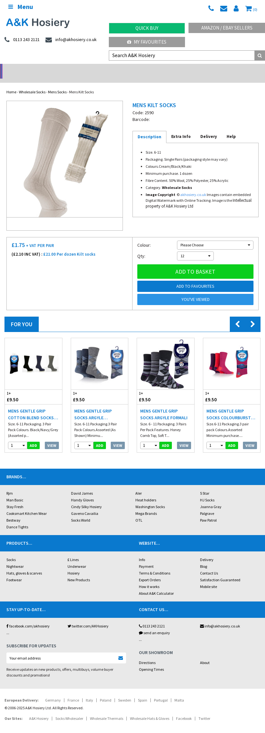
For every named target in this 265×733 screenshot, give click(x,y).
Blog (203, 558)
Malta (179, 691)
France (73, 691)
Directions (147, 654)
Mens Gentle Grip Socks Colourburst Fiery (228, 406)
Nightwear (15, 558)
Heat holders (145, 491)
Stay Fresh (14, 498)
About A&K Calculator (156, 585)
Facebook (184, 710)
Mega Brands (146, 505)
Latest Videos (232, 69)
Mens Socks (57, 83)
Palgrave (207, 505)
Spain (142, 691)
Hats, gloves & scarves (24, 564)
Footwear (14, 571)
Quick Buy (146, 28)
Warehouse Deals (165, 69)
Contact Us (209, 564)
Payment (146, 558)
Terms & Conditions (154, 564)
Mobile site (208, 578)
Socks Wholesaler (69, 710)
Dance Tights (17, 518)
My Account (99, 69)
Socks (11, 551)
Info (142, 551)
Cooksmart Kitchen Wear (26, 505)
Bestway (13, 511)
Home (11, 83)
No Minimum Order (33, 69)
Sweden (124, 691)
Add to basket (195, 263)
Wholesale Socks (32, 83)
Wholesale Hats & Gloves (149, 710)
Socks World (80, 511)
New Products (79, 571)
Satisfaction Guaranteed (220, 571)
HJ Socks (207, 491)
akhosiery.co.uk (193, 186)
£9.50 (19, 388)
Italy (89, 691)
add (33, 437)
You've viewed (195, 291)
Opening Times (151, 661)
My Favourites (146, 42)
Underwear (77, 558)
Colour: (144, 237)
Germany (53, 691)
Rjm (9, 484)
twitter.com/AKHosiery (88, 617)
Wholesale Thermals (106, 710)
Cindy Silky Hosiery (86, 498)
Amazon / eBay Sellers (227, 28)
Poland (105, 691)
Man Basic (14, 491)
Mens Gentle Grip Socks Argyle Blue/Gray (93, 406)
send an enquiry (154, 624)
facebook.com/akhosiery (28, 617)
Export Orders (150, 571)
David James (82, 484)
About (205, 654)
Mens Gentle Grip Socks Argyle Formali (164, 406)
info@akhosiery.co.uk (220, 617)
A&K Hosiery (39, 710)
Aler (138, 484)
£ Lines (73, 551)
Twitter (204, 710)
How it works (149, 578)
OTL (138, 511)
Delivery (206, 551)
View (51, 437)
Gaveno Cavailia (84, 505)
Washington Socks (150, 498)
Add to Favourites (195, 278)
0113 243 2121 (152, 617)
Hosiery (74, 564)
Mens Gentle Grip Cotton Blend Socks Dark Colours (31, 406)
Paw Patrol (208, 511)
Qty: (141, 248)
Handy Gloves (82, 491)
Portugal (161, 691)
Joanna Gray (210, 498)
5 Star (204, 484)
